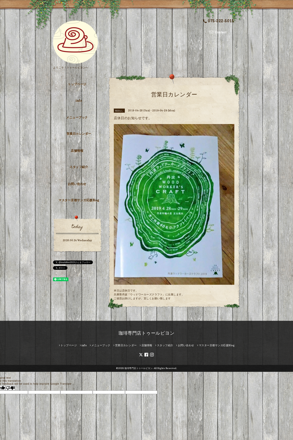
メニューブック (77, 117)
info (79, 100)
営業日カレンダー (79, 133)
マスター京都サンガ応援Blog (78, 200)
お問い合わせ (77, 184)
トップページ (77, 84)
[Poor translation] (10, 387)
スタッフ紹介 (79, 167)
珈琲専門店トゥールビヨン (146, 333)
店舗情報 (77, 150)
